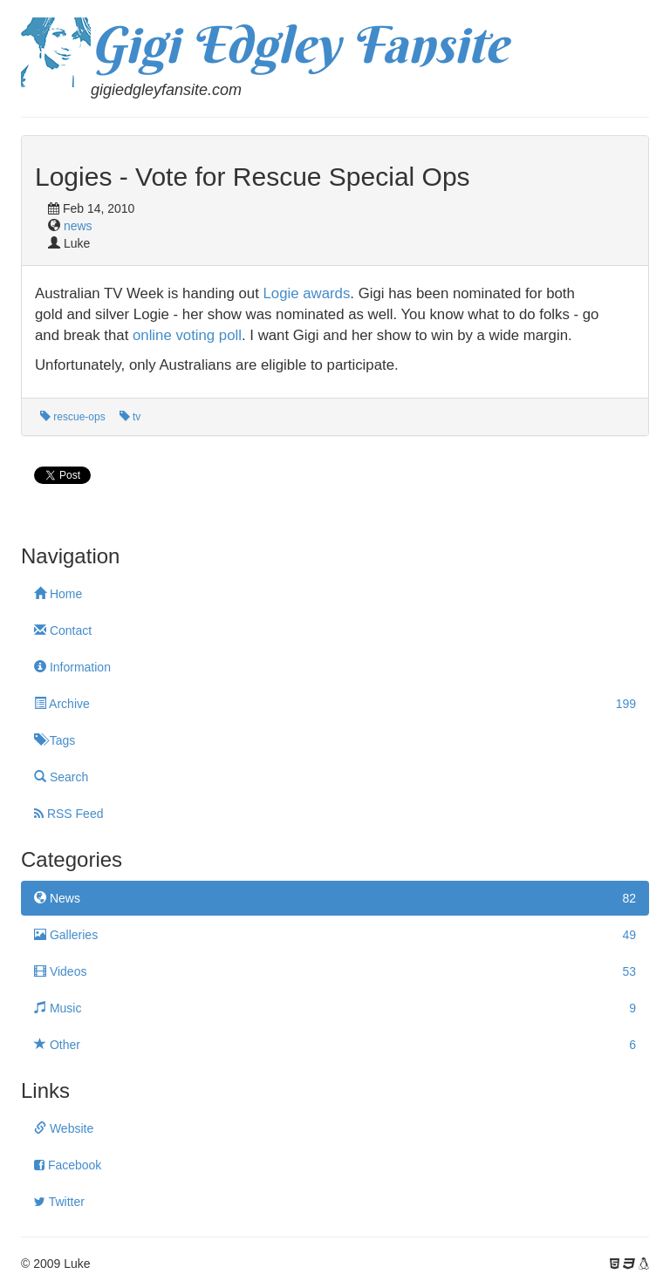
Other (335, 1044)
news (78, 226)
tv (130, 417)
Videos (335, 971)
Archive (335, 703)
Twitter (59, 1202)
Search (61, 777)
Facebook (67, 1165)
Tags (54, 740)
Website (63, 1128)
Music (335, 1008)
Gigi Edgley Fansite (299, 44)
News (335, 898)
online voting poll (187, 335)
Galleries (335, 935)
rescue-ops (73, 417)
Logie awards (307, 293)
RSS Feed (68, 814)
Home (58, 594)
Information (72, 667)
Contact (63, 630)
